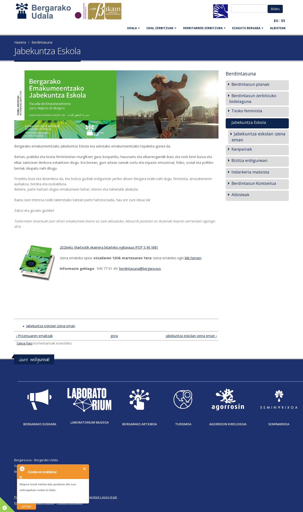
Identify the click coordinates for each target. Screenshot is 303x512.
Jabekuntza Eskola (248, 122)
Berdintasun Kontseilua (253, 183)
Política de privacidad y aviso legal (93, 497)
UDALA (133, 28)
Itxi (84, 468)
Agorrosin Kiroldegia (227, 424)
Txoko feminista (246, 110)
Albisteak (278, 28)
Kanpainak (241, 149)
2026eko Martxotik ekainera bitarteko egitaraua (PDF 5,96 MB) (109, 247)
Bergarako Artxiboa (139, 424)
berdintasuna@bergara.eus (140, 268)
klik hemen (193, 258)
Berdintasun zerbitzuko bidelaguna (252, 98)
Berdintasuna (42, 42)
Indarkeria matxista (250, 172)
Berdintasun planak (250, 84)
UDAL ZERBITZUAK (161, 28)
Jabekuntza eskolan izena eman (50, 326)
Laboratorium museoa (89, 422)
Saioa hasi (25, 343)
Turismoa (183, 424)
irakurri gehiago (26, 503)
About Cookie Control (22, 469)
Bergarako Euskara (39, 424)
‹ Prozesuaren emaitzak (34, 335)
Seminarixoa (278, 424)
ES (283, 20)
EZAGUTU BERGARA (247, 28)
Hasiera (20, 42)
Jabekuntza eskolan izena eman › (191, 335)
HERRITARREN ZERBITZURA (204, 28)
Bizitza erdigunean (249, 160)
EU (276, 20)
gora (114, 335)
